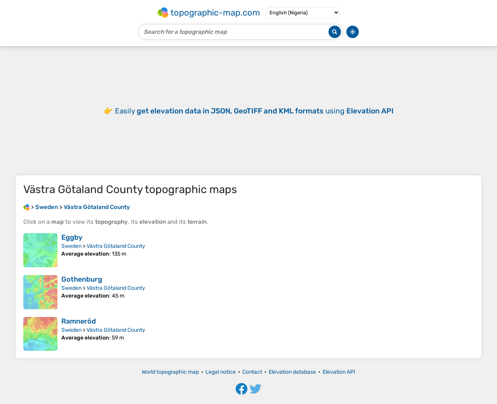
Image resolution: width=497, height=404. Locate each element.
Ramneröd (78, 321)
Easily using (254, 110)
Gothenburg (81, 279)
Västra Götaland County (116, 246)
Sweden (71, 246)
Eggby (71, 237)
